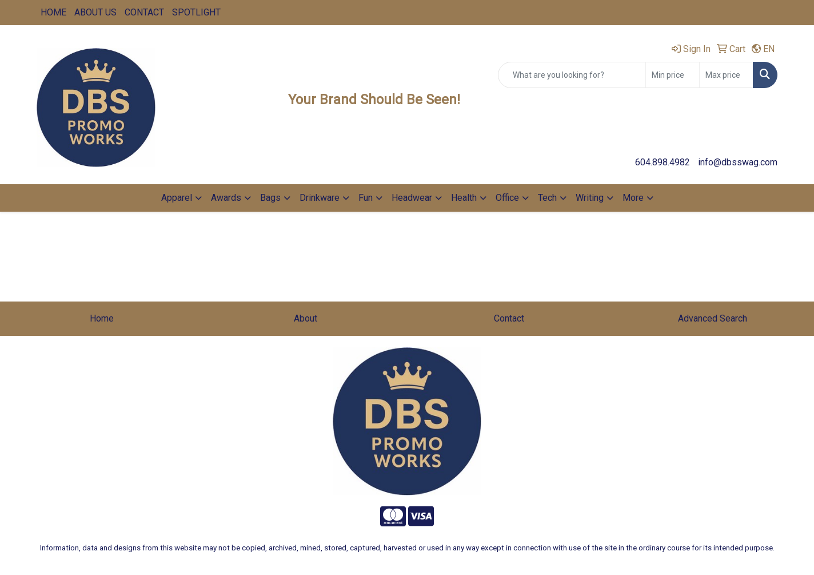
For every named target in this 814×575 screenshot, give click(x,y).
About (305, 318)
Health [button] (464, 197)
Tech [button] (547, 197)
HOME (53, 12)
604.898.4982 (662, 162)
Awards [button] (226, 197)
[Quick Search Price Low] (672, 75)
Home (102, 318)
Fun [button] (365, 197)
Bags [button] (270, 197)
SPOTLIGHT (196, 12)
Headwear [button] (412, 197)
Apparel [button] (176, 197)
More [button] (633, 197)
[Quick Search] (572, 75)
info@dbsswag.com (737, 162)
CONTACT (144, 12)
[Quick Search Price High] (726, 75)
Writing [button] (590, 197)
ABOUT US (95, 12)
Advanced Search (712, 318)
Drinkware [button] (320, 197)
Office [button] (507, 197)
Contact (509, 318)
